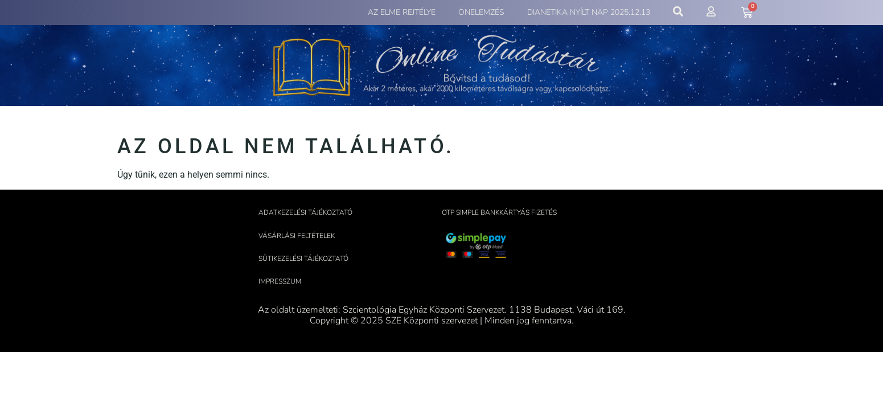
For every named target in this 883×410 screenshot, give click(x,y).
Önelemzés (481, 12)
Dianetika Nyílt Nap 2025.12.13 (588, 12)
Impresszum (279, 281)
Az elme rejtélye (402, 12)
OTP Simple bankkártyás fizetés (499, 212)
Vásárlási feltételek (296, 235)
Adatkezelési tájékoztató (305, 212)
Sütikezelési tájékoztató (303, 258)
